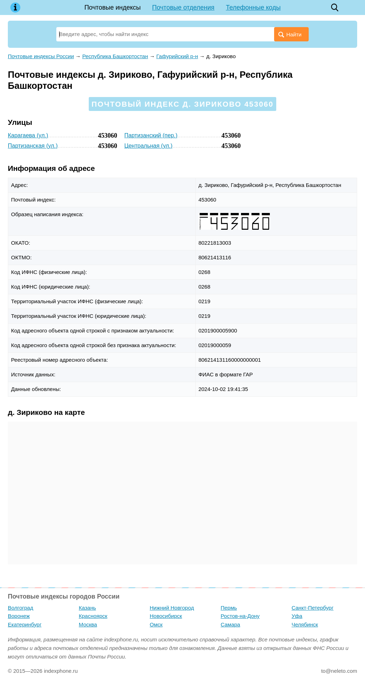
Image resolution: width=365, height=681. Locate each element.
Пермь (229, 608)
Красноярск (93, 616)
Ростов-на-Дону (240, 616)
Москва (88, 624)
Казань (87, 608)
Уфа (297, 616)
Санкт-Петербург (313, 608)
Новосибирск (166, 616)
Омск (156, 624)
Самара (230, 624)
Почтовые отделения (183, 7)
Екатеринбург (24, 624)
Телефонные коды (253, 7)
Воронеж (19, 616)
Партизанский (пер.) (151, 135)
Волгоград (20, 608)
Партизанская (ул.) (33, 146)
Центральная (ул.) (148, 146)
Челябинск (305, 624)
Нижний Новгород (172, 608)
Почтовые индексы (112, 7)
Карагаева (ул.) (28, 135)
